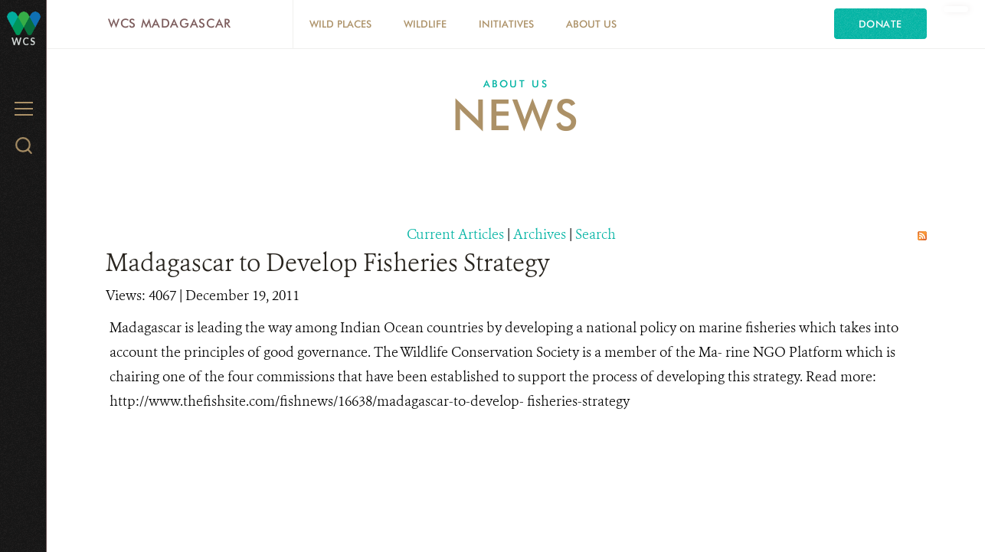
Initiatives (506, 24)
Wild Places (340, 24)
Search (595, 234)
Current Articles (455, 234)
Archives (539, 234)
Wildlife (425, 24)
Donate (880, 24)
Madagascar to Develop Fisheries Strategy (328, 263)
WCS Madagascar (169, 23)
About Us (591, 24)
